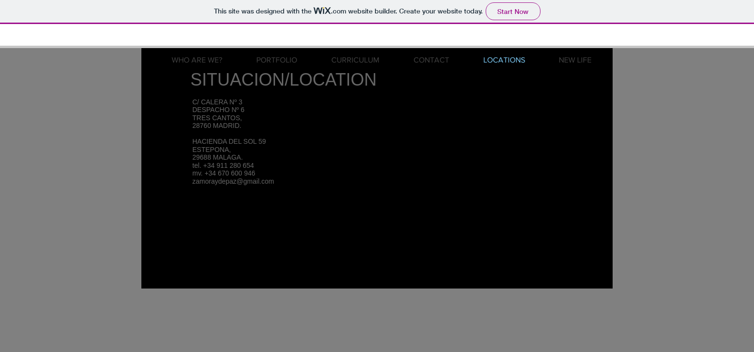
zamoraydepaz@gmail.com (233, 181)
